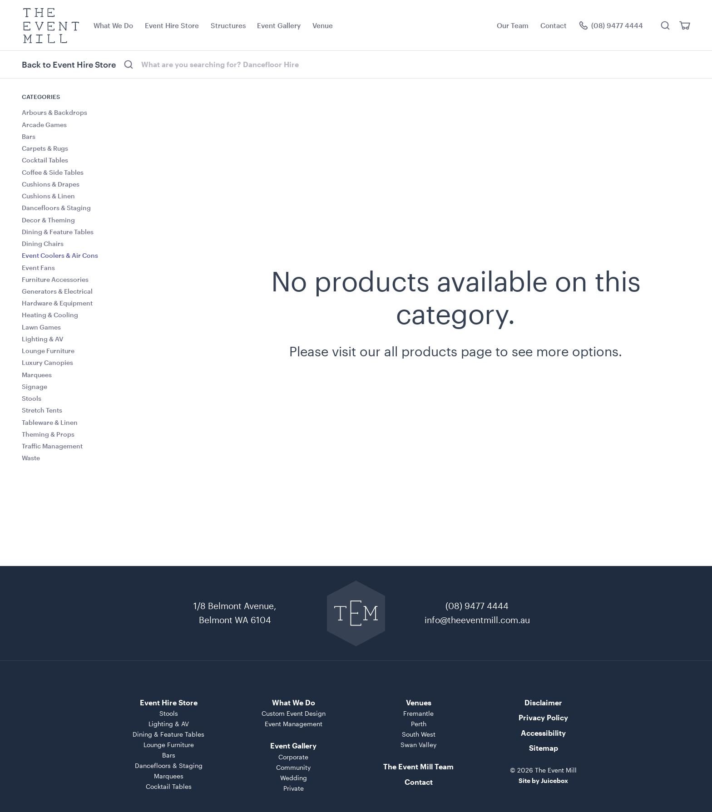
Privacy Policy (543, 717)
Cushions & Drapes (50, 184)
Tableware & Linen (50, 422)
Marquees (37, 375)
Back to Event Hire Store (69, 64)
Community (293, 767)
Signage (34, 386)
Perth (418, 724)
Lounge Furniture (48, 350)
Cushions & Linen (48, 196)
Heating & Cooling (50, 315)
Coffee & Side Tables (53, 172)
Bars (28, 136)
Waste (31, 458)
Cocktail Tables (45, 160)
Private (293, 788)
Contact (553, 25)
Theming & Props (48, 434)
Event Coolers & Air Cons (60, 255)
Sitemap (543, 747)
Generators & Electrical (57, 291)
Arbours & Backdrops (54, 112)
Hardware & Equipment (57, 303)
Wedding (293, 778)
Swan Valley (418, 744)
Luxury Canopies (47, 362)
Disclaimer (543, 702)
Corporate (293, 757)
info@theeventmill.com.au (477, 620)
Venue (322, 25)
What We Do (113, 25)
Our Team (513, 25)
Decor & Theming (48, 220)
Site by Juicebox (543, 780)
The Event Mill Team (418, 766)
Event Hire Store (172, 25)
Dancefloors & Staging (56, 208)
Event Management (293, 724)
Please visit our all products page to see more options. (455, 351)
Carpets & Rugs (45, 148)
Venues (418, 702)
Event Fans (38, 267)
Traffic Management (52, 446)
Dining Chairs (43, 243)
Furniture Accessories (55, 279)
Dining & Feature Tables (58, 232)
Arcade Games (44, 124)
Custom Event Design (294, 713)
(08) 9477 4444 (477, 605)
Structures (228, 25)
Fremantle (418, 713)
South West (418, 734)
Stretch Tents (42, 410)
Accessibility (543, 732)
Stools (31, 398)
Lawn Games (41, 327)
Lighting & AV (43, 339)
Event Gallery (279, 25)
